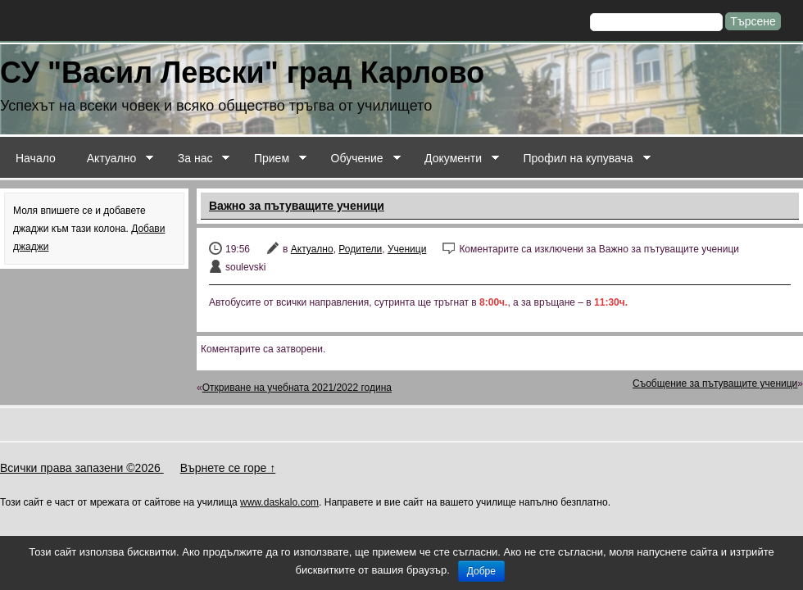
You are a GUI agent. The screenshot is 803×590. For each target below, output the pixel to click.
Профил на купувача (579, 159)
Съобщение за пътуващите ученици (715, 383)
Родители (360, 249)
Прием (272, 159)
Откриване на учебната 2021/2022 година (297, 387)
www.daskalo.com (279, 502)
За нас (196, 159)
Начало (36, 158)
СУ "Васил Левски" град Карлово (242, 72)
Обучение (358, 159)
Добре (481, 571)
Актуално (112, 159)
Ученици (407, 249)
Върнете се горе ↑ (228, 467)
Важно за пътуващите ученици (296, 205)
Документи (454, 159)
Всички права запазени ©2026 (82, 467)
